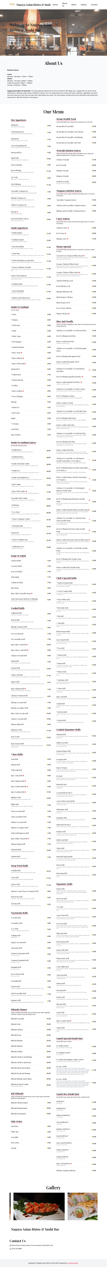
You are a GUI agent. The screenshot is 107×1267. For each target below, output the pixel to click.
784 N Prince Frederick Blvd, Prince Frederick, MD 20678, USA (31, 1245)
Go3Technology (73, 1263)
